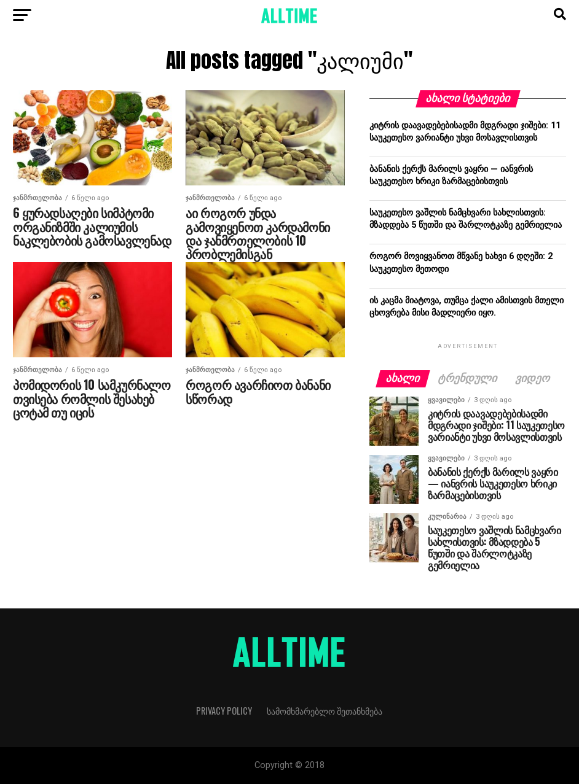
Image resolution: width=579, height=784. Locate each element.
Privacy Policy (224, 710)
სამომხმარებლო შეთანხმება (324, 710)
